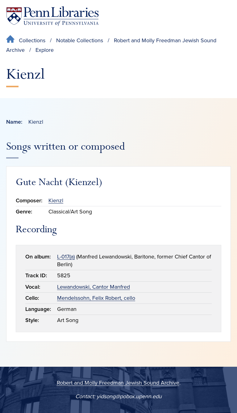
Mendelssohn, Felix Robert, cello (96, 298)
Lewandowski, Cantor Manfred (93, 286)
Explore (44, 50)
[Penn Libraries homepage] (52, 16)
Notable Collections (79, 40)
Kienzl (55, 200)
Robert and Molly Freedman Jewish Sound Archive (118, 382)
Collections (32, 40)
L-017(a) (66, 256)
